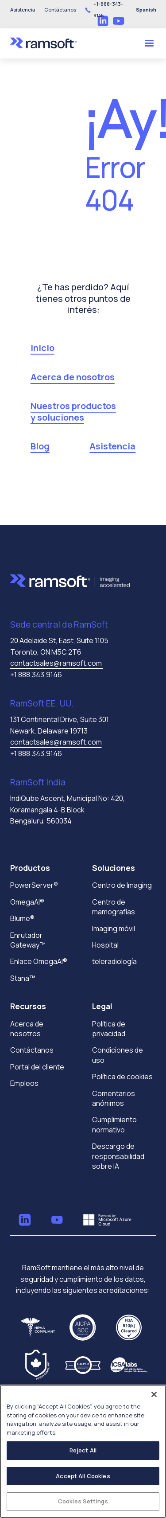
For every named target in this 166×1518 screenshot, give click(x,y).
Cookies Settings (83, 1501)
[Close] (154, 1394)
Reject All (83, 1450)
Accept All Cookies (83, 1476)
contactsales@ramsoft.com (56, 663)
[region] (83, 1451)
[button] (60, 10)
